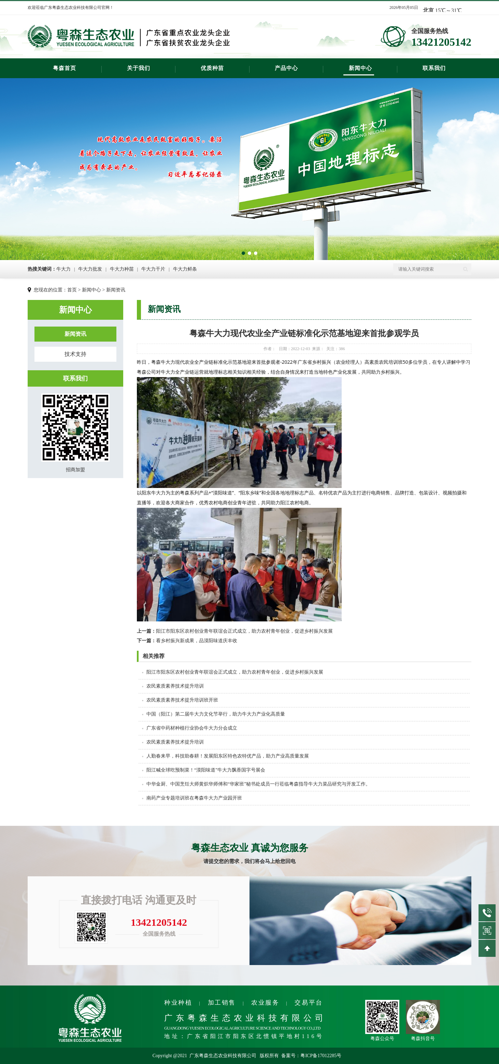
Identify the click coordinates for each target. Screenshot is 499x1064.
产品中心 (286, 68)
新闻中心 (360, 68)
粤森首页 (64, 68)
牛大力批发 (90, 269)
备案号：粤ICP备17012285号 (311, 1055)
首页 (72, 289)
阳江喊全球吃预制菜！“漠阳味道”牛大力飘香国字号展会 (205, 770)
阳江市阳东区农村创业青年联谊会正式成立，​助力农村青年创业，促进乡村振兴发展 (235, 631)
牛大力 (63, 269)
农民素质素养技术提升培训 (175, 686)
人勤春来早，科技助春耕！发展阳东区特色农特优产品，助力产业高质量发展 (227, 756)
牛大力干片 (153, 269)
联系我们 (434, 68)
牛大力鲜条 (185, 269)
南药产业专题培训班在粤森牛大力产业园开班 (194, 798)
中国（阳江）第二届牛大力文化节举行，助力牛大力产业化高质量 (215, 714)
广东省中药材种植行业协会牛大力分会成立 (191, 728)
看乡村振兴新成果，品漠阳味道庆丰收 (187, 640)
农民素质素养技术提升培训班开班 (182, 700)
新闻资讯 (115, 289)
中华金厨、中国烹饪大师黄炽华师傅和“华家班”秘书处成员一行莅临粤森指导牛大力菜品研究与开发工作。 (258, 784)
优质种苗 (212, 68)
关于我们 (138, 68)
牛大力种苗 (122, 269)
